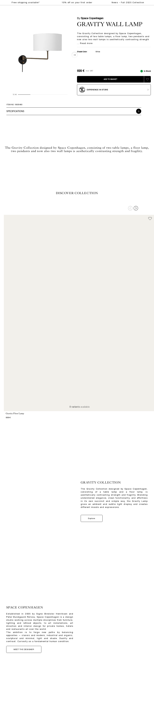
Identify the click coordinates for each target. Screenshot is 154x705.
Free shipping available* (26, 2)
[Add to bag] (110, 79)
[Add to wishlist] (147, 79)
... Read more (85, 43)
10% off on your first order (77, 2)
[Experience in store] (114, 89)
